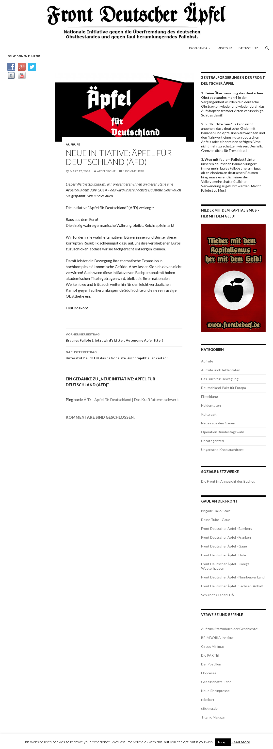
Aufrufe (73, 144)
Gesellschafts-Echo (216, 682)
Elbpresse (208, 673)
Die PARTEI (210, 655)
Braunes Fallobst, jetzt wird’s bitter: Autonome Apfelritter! (124, 336)
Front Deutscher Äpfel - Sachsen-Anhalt (232, 586)
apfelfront (106, 171)
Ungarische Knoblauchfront (222, 449)
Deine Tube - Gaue (215, 520)
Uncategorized (212, 441)
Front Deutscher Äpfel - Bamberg (226, 528)
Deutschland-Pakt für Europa (223, 388)
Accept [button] (223, 742)
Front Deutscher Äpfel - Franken (226, 537)
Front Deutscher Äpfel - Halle (223, 555)
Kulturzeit (209, 414)
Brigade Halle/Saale (216, 511)
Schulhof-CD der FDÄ (217, 595)
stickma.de (209, 708)
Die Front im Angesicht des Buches (228, 481)
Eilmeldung (209, 396)
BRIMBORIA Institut (217, 637)
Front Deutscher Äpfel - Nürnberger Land (233, 577)
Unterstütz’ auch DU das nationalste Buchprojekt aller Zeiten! (124, 354)
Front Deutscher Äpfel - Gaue (224, 546)
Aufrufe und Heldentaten (220, 370)
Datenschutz (248, 48)
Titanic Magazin (213, 717)
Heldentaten (211, 405)
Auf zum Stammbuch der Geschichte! (229, 629)
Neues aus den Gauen (218, 423)
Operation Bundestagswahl (222, 432)
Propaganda (198, 48)
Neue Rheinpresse (215, 691)
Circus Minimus (213, 646)
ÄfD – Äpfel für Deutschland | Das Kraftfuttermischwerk (131, 399)
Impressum (224, 48)
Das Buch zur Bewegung (220, 379)
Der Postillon (211, 664)
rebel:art (207, 699)
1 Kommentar (133, 171)
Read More (240, 742)
